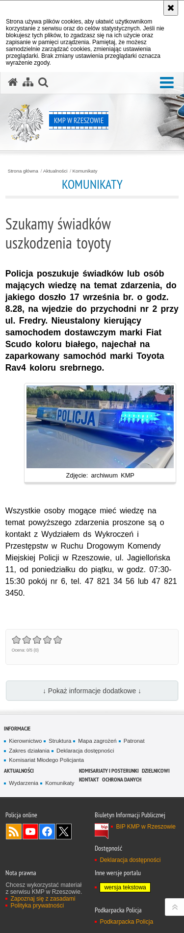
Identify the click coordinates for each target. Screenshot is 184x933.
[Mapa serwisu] (28, 82)
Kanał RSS (14, 831)
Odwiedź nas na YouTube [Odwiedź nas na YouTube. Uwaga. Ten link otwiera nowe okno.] (30, 831)
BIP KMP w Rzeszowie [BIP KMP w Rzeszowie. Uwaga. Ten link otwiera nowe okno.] (146, 826)
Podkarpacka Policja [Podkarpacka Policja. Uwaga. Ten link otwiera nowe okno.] (126, 921)
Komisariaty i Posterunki (109, 770)
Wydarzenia (23, 783)
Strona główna (23, 171)
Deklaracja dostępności (85, 751)
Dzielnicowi (156, 770)
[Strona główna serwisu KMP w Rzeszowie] (13, 82)
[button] (167, 83)
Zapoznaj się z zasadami (42, 898)
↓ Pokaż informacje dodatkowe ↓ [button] (92, 691)
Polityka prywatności (37, 905)
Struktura (60, 741)
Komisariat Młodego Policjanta (46, 760)
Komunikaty (85, 171)
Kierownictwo (25, 741)
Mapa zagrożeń (97, 741)
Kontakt (89, 779)
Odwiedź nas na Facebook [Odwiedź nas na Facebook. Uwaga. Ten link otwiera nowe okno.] (47, 831)
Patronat (134, 741)
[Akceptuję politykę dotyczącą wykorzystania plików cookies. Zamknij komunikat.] (170, 8)
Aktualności (55, 171)
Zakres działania (29, 751)
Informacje (17, 728)
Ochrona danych (121, 779)
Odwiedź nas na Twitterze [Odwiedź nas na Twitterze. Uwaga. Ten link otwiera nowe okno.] (64, 831)
